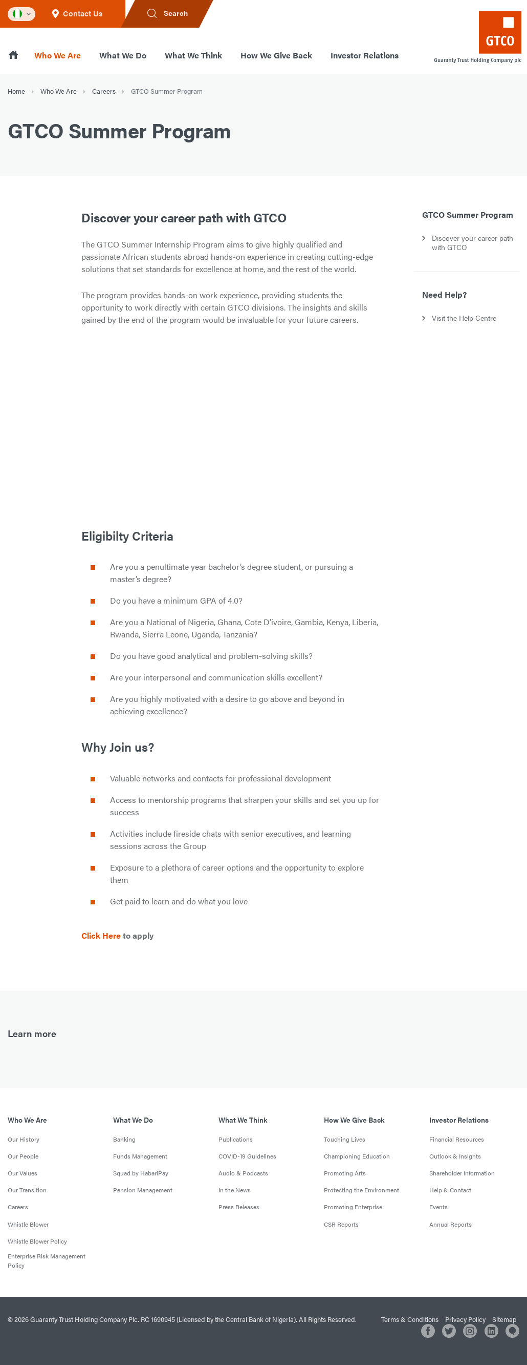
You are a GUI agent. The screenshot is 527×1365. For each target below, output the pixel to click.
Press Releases (238, 1206)
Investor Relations (365, 55)
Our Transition (27, 1189)
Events (438, 1206)
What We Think (193, 55)
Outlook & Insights (455, 1156)
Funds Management (140, 1156)
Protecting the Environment (361, 1189)
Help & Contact (450, 1189)
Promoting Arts (345, 1172)
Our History (23, 1139)
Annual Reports (450, 1224)
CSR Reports (341, 1224)
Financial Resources (456, 1139)
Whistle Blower (28, 1224)
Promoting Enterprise (353, 1206)
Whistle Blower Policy (37, 1241)
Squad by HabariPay (140, 1172)
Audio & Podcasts (243, 1172)
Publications (235, 1139)
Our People (23, 1156)
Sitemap (504, 1319)
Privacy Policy (465, 1319)
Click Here (101, 935)
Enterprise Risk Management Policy (46, 1260)
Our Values (22, 1172)
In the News (234, 1189)
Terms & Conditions (409, 1319)
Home (16, 91)
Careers (104, 91)
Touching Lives (344, 1139)
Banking (124, 1139)
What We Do (122, 55)
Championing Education (357, 1156)
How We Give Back (276, 55)
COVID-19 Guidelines (247, 1156)
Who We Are (57, 55)
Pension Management (142, 1189)
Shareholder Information (462, 1172)
